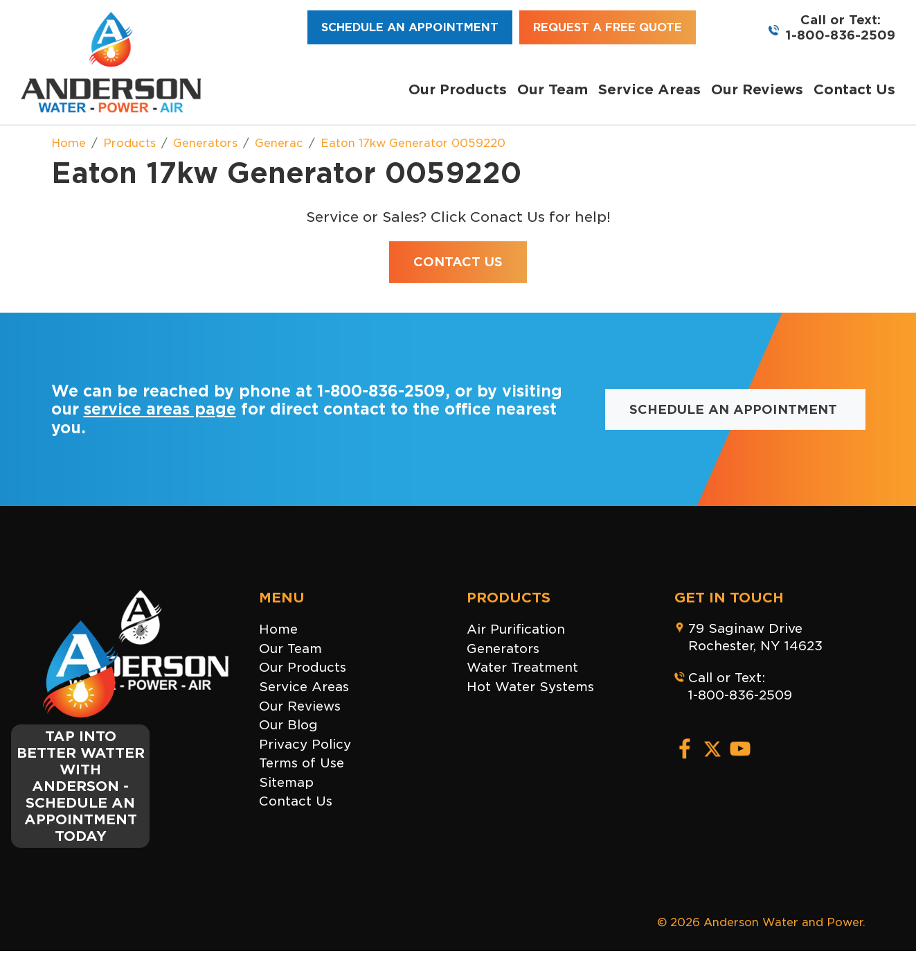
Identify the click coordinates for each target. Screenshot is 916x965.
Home (278, 629)
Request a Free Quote (607, 27)
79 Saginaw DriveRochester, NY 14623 (755, 637)
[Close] (144, 628)
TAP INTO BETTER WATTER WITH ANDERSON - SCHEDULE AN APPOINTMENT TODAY (81, 786)
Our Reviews (757, 89)
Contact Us (854, 89)
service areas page (160, 409)
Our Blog (288, 725)
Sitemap (286, 782)
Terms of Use (301, 763)
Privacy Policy (305, 744)
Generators (503, 648)
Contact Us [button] (458, 261)
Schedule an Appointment (410, 27)
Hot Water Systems (530, 686)
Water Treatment (522, 667)
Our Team (552, 89)
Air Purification (516, 629)
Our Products (457, 89)
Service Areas (649, 89)
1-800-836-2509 (840, 35)
